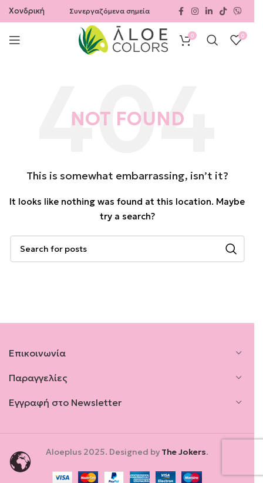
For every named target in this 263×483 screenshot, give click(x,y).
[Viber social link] (237, 11)
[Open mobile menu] (14, 40)
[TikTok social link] (223, 11)
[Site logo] (123, 39)
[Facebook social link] (181, 11)
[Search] (212, 40)
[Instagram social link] (195, 11)
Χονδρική (27, 11)
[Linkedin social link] (209, 11)
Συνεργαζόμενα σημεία (109, 10)
